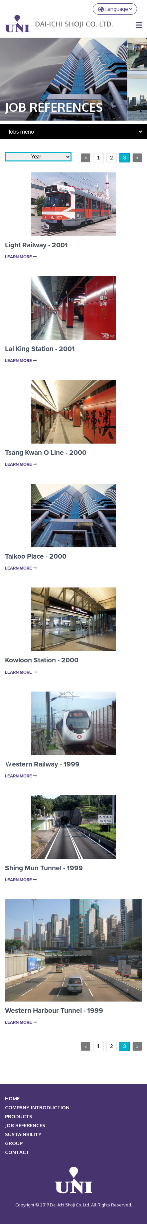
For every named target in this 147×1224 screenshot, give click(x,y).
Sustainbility (23, 1134)
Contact (17, 1152)
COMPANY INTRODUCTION (37, 1107)
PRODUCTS (18, 1116)
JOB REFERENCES (25, 1125)
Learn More (21, 257)
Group (14, 1143)
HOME (12, 1098)
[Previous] (85, 157)
